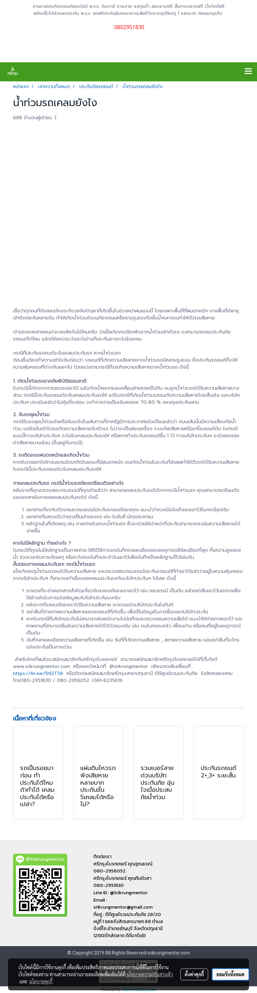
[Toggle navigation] (248, 71)
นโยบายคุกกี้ (41, 981)
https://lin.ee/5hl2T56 (38, 673)
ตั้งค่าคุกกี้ (194, 974)
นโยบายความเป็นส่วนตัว (149, 974)
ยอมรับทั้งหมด (231, 974)
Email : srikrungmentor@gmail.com (123, 904)
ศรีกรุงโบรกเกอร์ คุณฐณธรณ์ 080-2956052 (122, 867)
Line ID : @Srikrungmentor (120, 892)
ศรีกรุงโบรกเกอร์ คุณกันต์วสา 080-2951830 (122, 882)
